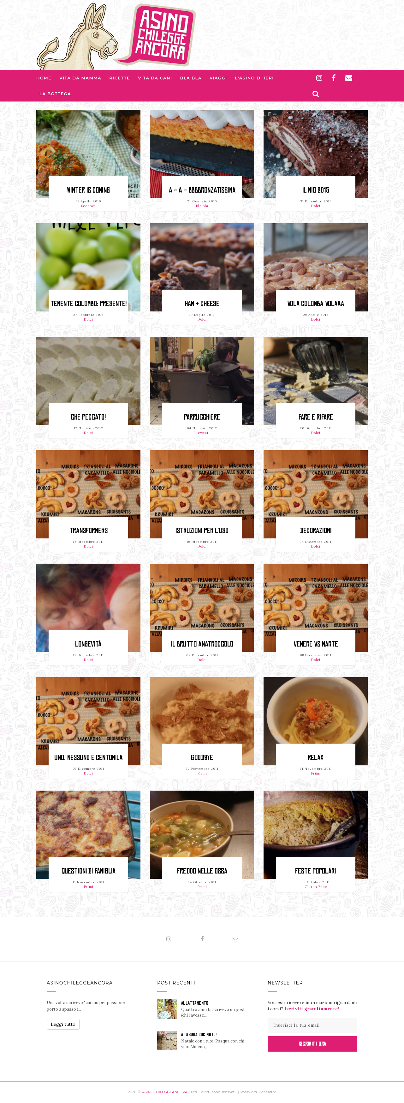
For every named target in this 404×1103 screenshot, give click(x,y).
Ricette (119, 77)
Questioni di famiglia (89, 871)
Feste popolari (315, 871)
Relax (316, 757)
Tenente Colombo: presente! (88, 303)
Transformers (88, 530)
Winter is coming (88, 190)
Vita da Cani (155, 77)
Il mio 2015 (315, 190)
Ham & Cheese (202, 303)
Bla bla (191, 77)
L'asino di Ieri (254, 77)
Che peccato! (88, 417)
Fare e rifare (316, 417)
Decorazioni (315, 530)
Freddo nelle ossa (202, 871)
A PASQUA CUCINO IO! (199, 1034)
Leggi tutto (63, 1024)
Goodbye (202, 757)
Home (43, 77)
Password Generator (258, 1092)
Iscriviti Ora (312, 1044)
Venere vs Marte (316, 644)
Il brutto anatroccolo (202, 644)
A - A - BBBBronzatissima (202, 190)
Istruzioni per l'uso (202, 530)
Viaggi (218, 77)
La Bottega (55, 93)
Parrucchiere (202, 417)
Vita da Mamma (80, 77)
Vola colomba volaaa (315, 303)
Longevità (88, 644)
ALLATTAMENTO (195, 1003)
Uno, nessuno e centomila (88, 757)
